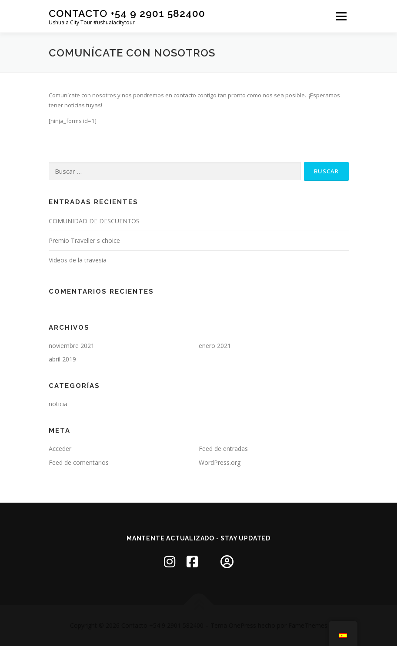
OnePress (242, 625)
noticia (58, 404)
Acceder (60, 448)
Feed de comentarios (79, 462)
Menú (341, 16)
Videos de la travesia (78, 260)
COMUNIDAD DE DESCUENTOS (94, 221)
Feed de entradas (223, 448)
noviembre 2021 (71, 345)
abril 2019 (62, 359)
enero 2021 (215, 345)
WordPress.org (219, 462)
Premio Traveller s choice (84, 240)
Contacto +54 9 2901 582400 (127, 13)
